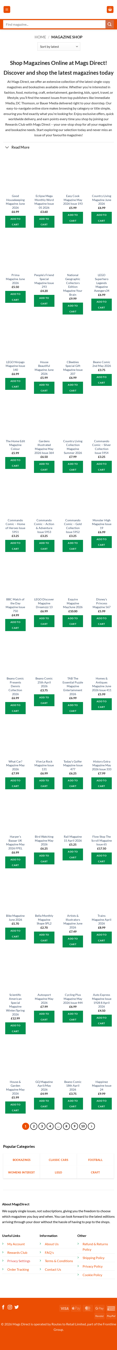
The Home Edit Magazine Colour (15, 445)
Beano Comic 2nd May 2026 (101, 364)
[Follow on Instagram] (10, 1307)
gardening (76, 92)
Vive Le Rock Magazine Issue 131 (44, 765)
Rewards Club (15, 124)
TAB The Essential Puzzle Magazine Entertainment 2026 (73, 686)
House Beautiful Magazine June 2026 (44, 367)
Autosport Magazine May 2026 (44, 998)
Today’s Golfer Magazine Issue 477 (73, 765)
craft (42, 92)
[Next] (91, 1126)
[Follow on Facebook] (3, 1307)
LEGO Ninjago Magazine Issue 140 (15, 365)
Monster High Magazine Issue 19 (101, 524)
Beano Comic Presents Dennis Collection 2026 (15, 686)
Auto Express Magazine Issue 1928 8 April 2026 (101, 1000)
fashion (9, 92)
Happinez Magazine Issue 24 (101, 1085)
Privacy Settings (18, 1261)
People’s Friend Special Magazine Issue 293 (44, 280)
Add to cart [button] (15, 221)
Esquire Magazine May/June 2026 (73, 603)
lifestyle (12, 98)
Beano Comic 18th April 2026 (73, 1085)
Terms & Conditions (59, 1261)
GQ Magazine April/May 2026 (44, 1085)
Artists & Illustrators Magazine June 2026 (72, 921)
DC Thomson (25, 103)
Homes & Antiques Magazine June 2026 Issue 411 (101, 684)
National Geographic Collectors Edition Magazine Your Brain (72, 284)
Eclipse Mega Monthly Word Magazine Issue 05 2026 (44, 201)
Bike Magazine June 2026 (15, 917)
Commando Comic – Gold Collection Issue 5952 (73, 526)
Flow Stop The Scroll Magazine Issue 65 (101, 840)
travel (104, 92)
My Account (16, 1244)
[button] (7, 9)
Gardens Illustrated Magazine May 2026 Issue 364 (44, 447)
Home (40, 37)
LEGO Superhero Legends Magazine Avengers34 (101, 282)
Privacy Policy (93, 1266)
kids (87, 92)
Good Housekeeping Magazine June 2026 (15, 201)
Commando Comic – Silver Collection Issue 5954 (101, 447)
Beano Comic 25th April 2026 (44, 682)
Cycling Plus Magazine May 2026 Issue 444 (73, 998)
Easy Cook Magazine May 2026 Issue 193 (73, 199)
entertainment (57, 92)
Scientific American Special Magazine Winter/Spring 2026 (15, 1004)
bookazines (37, 87)
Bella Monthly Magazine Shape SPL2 (44, 919)
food (19, 92)
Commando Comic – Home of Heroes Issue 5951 (15, 526)
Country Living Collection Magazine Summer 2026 (72, 447)
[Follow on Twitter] (16, 1307)
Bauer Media (49, 103)
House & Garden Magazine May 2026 (15, 1087)
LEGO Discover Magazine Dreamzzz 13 (44, 603)
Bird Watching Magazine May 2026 (44, 840)
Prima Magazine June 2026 (15, 278)
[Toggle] (7, 147)
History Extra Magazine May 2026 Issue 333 (101, 765)
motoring (30, 92)
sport (95, 92)
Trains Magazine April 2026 (101, 919)
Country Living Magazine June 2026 (101, 199)
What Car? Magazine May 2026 (15, 765)
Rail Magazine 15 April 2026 (73, 838)
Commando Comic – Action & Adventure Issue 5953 (44, 526)
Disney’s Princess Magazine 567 (102, 603)
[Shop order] (58, 46)
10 (83, 1126)
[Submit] (110, 24)
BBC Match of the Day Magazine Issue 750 (15, 605)
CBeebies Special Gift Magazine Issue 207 (73, 367)
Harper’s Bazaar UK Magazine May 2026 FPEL (15, 842)
